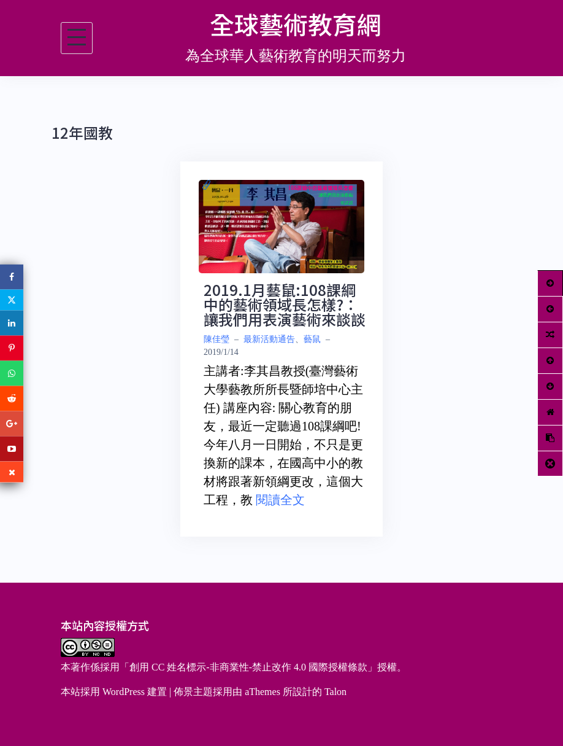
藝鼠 (312, 339)
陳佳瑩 (216, 339)
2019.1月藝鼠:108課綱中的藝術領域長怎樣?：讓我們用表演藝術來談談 (285, 304)
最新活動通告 (269, 339)
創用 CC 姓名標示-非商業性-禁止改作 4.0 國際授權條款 (248, 667)
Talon (335, 691)
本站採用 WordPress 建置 (114, 691)
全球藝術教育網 (295, 24)
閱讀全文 (280, 500)
